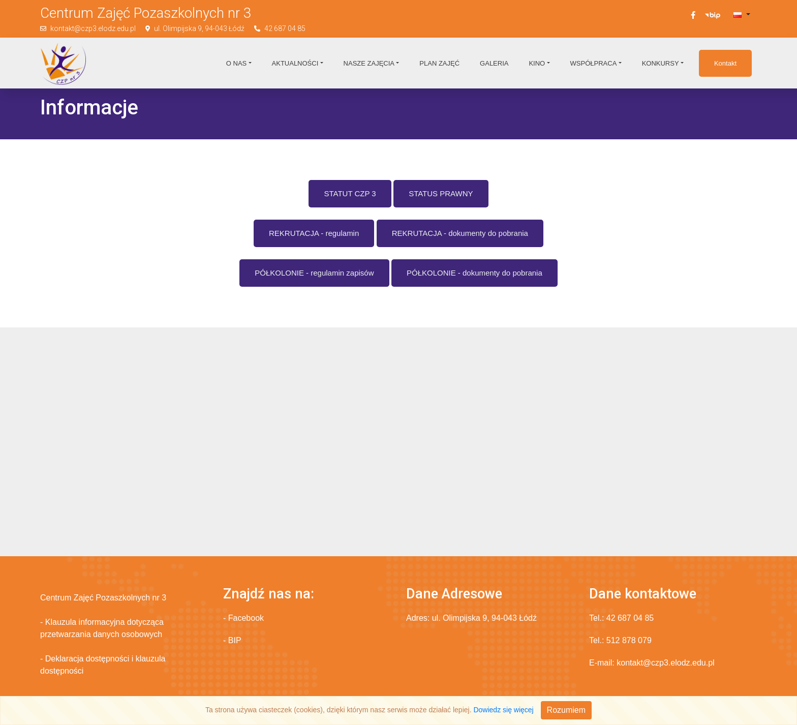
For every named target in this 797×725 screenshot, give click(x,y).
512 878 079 (629, 640)
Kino (537, 63)
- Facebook (243, 618)
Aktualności (295, 63)
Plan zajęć (439, 63)
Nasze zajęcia (369, 63)
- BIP (232, 640)
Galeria (494, 63)
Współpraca (593, 63)
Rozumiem (566, 710)
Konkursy (660, 63)
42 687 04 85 (284, 28)
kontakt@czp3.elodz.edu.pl (93, 28)
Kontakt (725, 63)
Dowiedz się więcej (503, 710)
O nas (236, 63)
